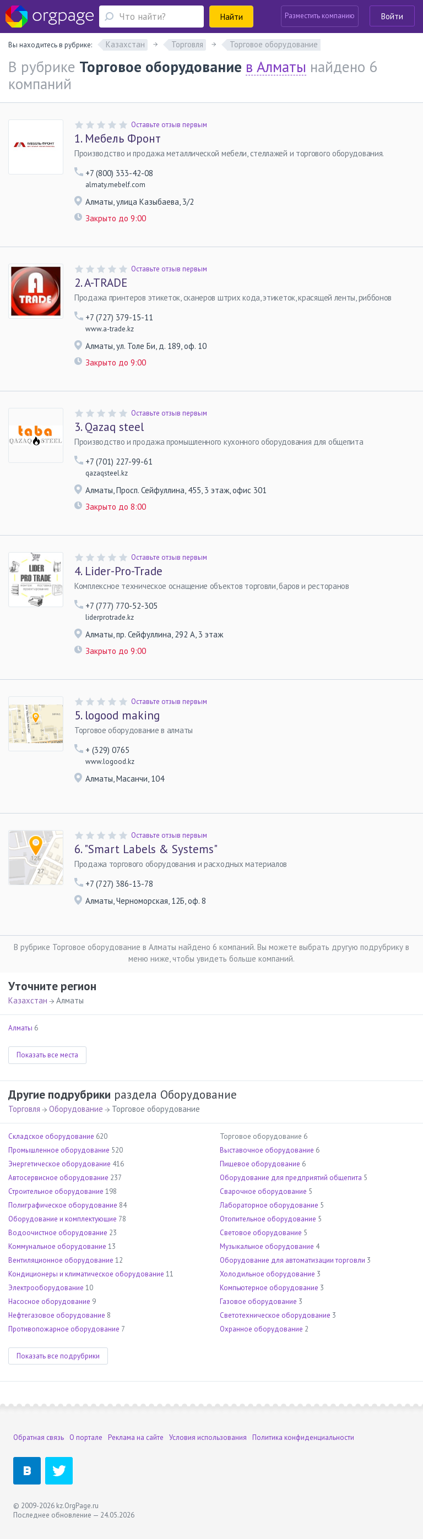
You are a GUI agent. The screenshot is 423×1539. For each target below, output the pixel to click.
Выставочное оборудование (267, 1150)
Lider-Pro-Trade (118, 571)
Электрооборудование (46, 1287)
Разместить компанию (320, 15)
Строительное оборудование (56, 1191)
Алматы (20, 1028)
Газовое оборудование (258, 1301)
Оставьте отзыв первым (169, 124)
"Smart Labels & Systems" (146, 849)
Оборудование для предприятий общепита (291, 1177)
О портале (85, 1437)
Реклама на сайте (136, 1437)
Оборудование (76, 1109)
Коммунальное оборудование (57, 1246)
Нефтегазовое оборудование (56, 1315)
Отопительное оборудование (268, 1219)
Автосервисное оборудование (58, 1177)
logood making (117, 716)
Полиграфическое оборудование (62, 1205)
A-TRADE (100, 283)
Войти (392, 16)
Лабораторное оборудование (269, 1205)
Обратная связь (38, 1437)
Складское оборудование (51, 1136)
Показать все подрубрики (58, 1356)
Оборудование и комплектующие (62, 1219)
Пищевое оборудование (260, 1164)
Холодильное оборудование (267, 1274)
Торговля (24, 1109)
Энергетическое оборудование (59, 1164)
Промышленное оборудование (59, 1150)
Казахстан (27, 1000)
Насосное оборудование (49, 1301)
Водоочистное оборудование (57, 1232)
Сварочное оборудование (263, 1191)
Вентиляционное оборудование (60, 1260)
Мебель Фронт (117, 139)
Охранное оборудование (261, 1329)
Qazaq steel (109, 427)
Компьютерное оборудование (269, 1287)
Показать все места (47, 1055)
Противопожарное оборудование (64, 1329)
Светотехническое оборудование (275, 1315)
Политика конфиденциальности (303, 1437)
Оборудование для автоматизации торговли (292, 1260)
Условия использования (208, 1437)
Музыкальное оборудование (267, 1246)
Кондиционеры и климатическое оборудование (86, 1274)
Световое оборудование (261, 1232)
